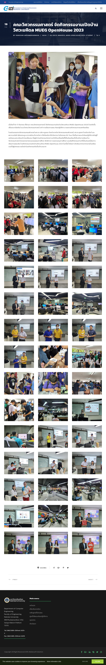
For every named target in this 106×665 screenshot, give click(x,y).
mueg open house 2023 (75, 35)
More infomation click (54, 661)
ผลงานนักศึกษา (38, 2)
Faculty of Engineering (16, 2)
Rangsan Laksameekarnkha (27, 35)
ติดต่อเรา (33, 623)
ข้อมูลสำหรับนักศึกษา (69, 2)
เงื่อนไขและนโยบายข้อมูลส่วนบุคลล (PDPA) (89, 2)
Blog (44, 35)
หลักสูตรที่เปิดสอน (36, 613)
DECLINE (85, 661)
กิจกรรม (46, 2)
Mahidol (61, 35)
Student (89, 35)
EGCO (55, 35)
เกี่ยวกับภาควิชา (35, 609)
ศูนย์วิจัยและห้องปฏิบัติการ (39, 616)
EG (51, 35)
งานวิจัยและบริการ (56, 2)
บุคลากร (32, 620)
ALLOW (97, 661)
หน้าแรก (32, 605)
